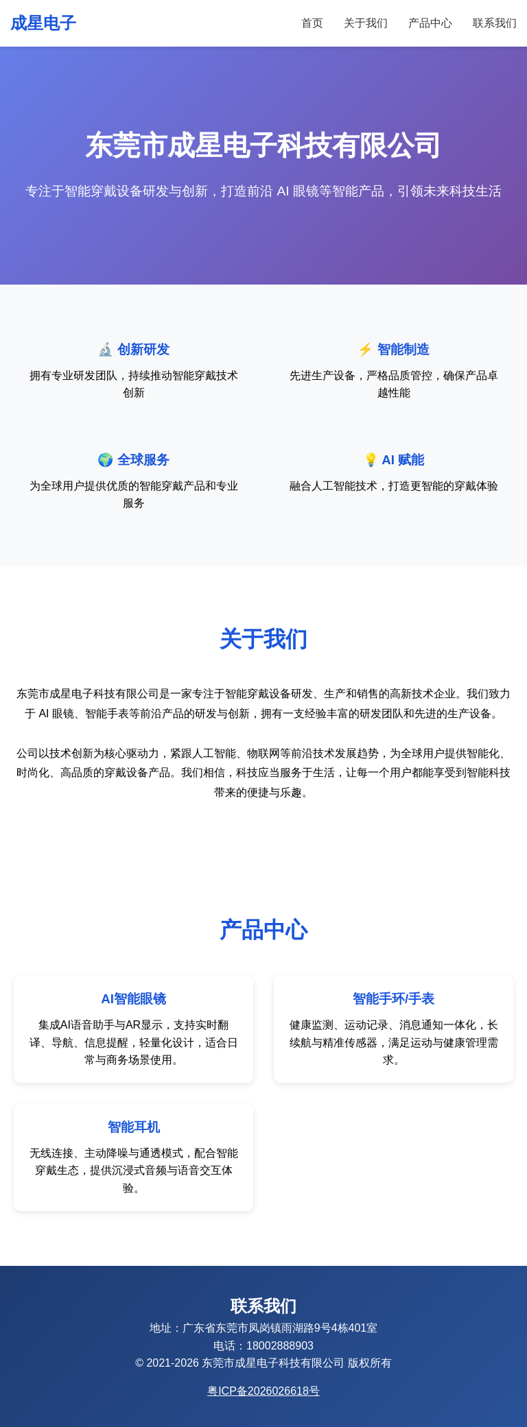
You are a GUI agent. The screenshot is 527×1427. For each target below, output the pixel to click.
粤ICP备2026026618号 (263, 1391)
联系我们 (495, 23)
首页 (312, 23)
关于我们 (366, 23)
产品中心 (430, 23)
